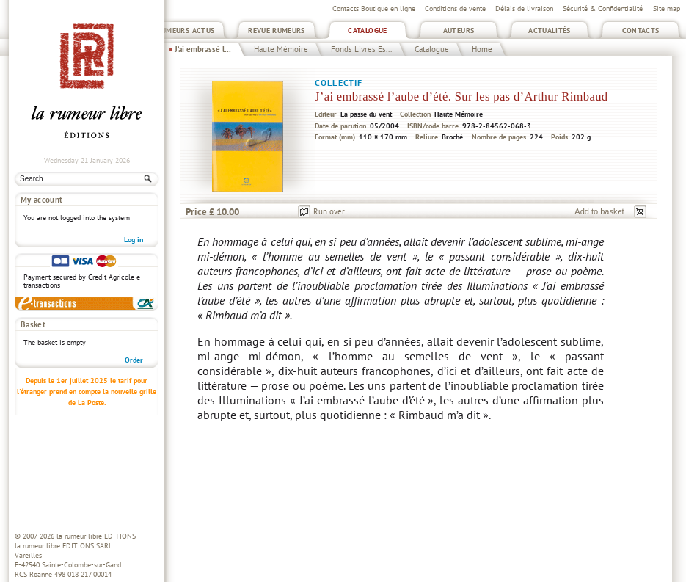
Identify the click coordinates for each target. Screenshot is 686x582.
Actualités (549, 30)
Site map (666, 8)
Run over (329, 211)
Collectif (338, 82)
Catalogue (367, 30)
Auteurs (459, 30)
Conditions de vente (455, 8)
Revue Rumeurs (276, 30)
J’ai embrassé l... (203, 49)
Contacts (641, 30)
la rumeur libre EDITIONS (96, 536)
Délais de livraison (524, 8)
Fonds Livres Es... (361, 49)
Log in (133, 239)
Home (482, 49)
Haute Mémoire (281, 49)
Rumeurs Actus (186, 30)
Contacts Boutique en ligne (373, 8)
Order (134, 360)
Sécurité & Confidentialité (603, 8)
